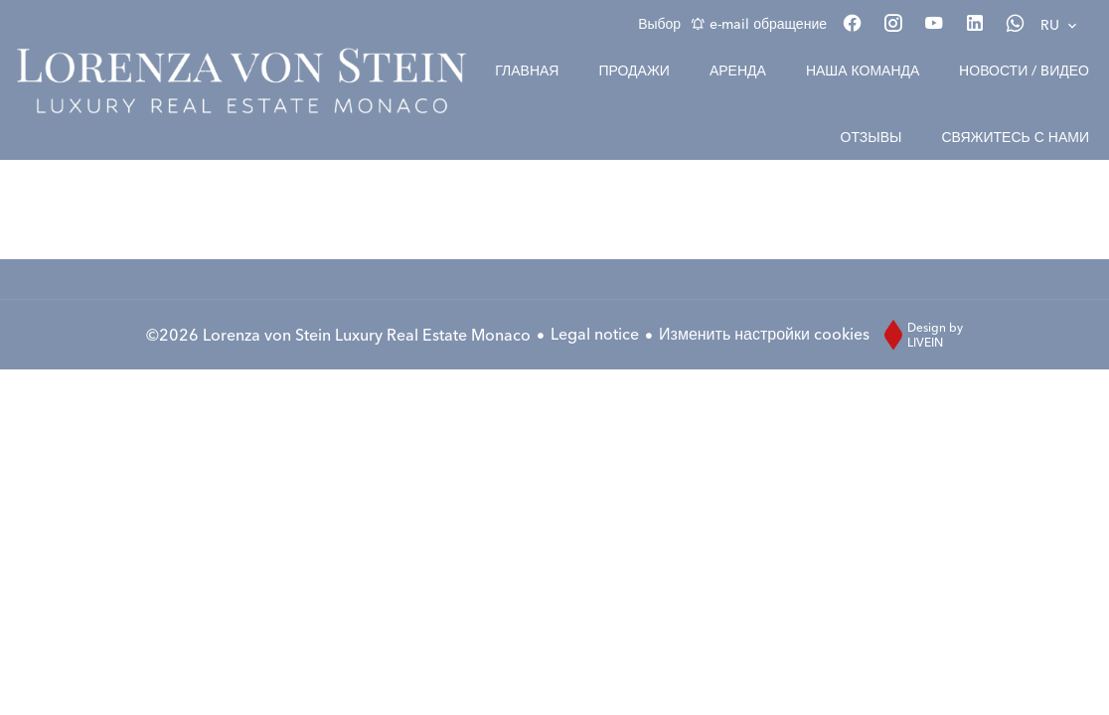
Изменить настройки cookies (764, 334)
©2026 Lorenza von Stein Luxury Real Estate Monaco (338, 335)
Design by (918, 335)
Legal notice (595, 334)
